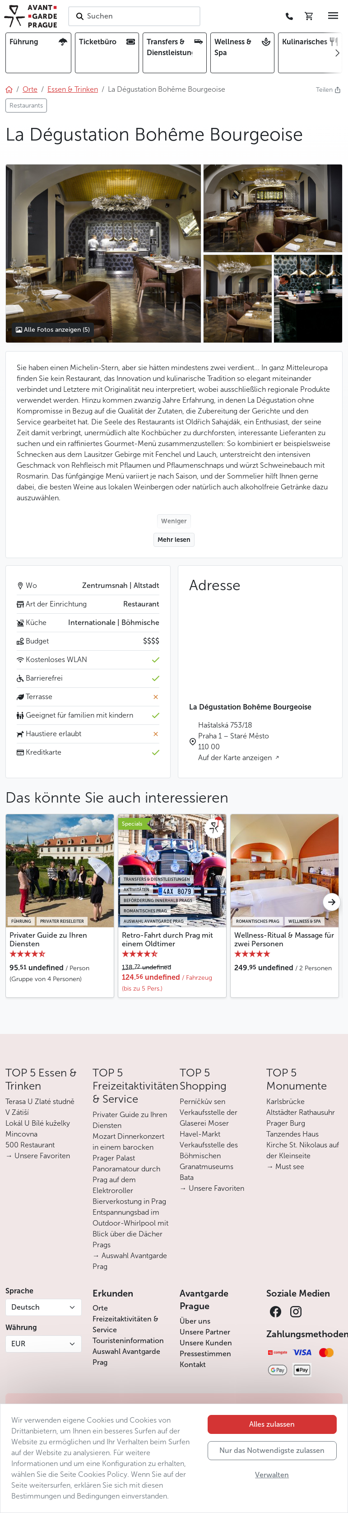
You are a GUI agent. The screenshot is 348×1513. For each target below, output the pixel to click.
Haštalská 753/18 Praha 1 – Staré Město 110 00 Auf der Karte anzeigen (236, 741)
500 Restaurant (30, 1145)
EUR (18, 1343)
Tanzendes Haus (292, 1134)
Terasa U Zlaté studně (39, 1101)
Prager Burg (285, 1123)
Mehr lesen (174, 540)
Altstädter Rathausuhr (300, 1112)
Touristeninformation (128, 1340)
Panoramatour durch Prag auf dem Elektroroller (126, 1180)
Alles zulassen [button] (272, 1424)
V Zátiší (17, 1112)
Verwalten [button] (272, 1475)
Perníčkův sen (202, 1101)
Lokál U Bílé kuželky (37, 1123)
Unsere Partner (205, 1332)
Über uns (195, 1321)
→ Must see (285, 1166)
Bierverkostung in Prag (129, 1201)
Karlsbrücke (285, 1101)
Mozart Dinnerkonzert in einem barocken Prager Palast (128, 1147)
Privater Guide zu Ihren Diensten (48, 939)
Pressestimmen (205, 1353)
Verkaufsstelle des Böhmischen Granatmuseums (209, 1156)
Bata (187, 1177)
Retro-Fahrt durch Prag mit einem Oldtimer (167, 939)
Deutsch (25, 1307)
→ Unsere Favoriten (37, 1155)
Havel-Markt (200, 1134)
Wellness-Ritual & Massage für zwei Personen (284, 939)
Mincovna (21, 1134)
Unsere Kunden (206, 1343)
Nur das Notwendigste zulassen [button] (272, 1450)
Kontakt (193, 1364)
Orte (100, 1308)
